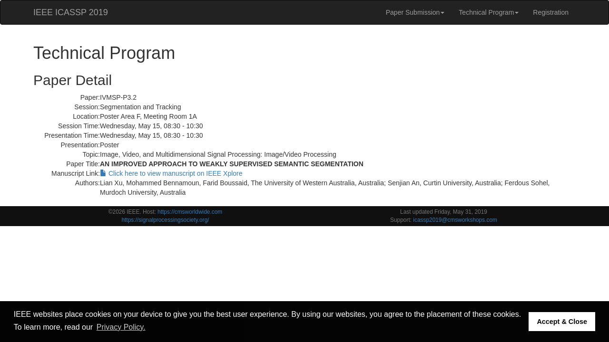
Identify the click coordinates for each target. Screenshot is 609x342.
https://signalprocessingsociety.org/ (165, 220)
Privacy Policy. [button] (121, 327)
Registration (551, 12)
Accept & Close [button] (562, 321)
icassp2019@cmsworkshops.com (455, 220)
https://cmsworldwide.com (189, 212)
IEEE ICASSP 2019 (70, 12)
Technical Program (489, 12)
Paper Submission (415, 12)
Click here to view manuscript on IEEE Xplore (171, 173)
